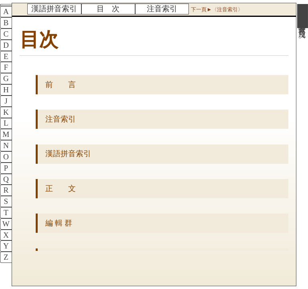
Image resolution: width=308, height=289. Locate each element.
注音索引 (162, 8)
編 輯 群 (58, 223)
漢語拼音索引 (54, 8)
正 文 (60, 188)
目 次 (108, 8)
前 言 (60, 84)
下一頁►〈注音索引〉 (217, 9)
